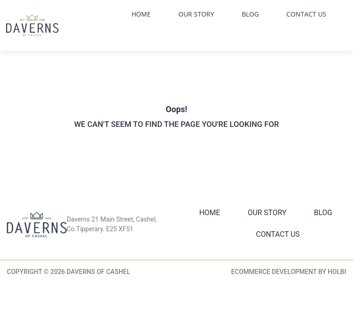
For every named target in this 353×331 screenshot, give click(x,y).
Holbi (337, 271)
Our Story (196, 14)
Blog (250, 14)
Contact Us (306, 14)
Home (141, 14)
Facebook (236, 34)
